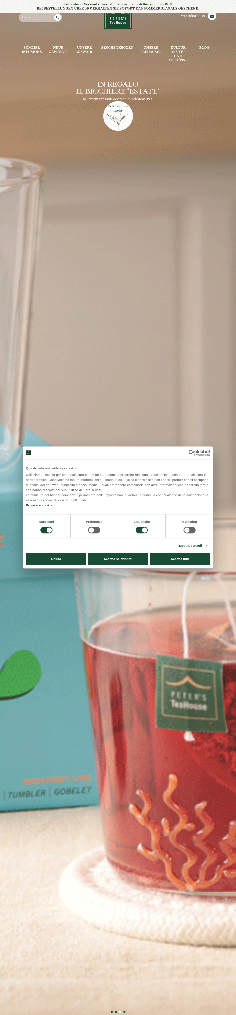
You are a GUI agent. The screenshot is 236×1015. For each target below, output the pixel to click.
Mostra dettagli (190, 545)
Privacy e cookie (39, 505)
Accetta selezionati (118, 559)
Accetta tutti (180, 559)
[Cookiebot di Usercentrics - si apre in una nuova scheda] (191, 453)
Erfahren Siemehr (118, 108)
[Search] (57, 17)
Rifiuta (56, 559)
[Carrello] (198, 16)
